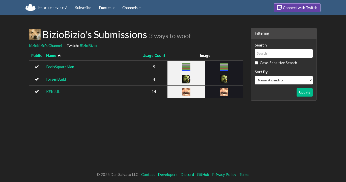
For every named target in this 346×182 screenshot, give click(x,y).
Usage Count (153, 55)
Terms (244, 174)
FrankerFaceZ (53, 7)
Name (51, 55)
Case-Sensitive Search (276, 62)
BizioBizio (88, 45)
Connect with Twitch (297, 7)
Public (36, 55)
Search (261, 45)
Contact (148, 174)
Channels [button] (131, 7)
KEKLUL (53, 91)
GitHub (203, 174)
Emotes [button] (107, 7)
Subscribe (83, 7)
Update (304, 92)
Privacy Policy (224, 174)
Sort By (261, 72)
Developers (168, 174)
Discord (187, 174)
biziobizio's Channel (45, 45)
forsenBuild (56, 79)
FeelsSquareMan (60, 66)
